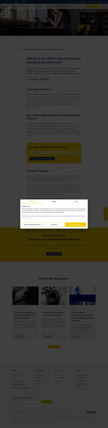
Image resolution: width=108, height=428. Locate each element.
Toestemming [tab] (31, 201)
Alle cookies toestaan (75, 224)
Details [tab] (54, 201)
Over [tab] (76, 201)
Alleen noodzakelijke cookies (32, 224)
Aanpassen (54, 224)
